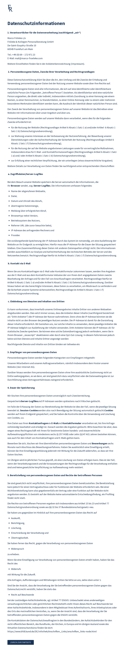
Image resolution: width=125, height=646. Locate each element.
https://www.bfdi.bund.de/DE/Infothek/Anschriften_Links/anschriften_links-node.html (52, 631)
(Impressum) (77, 63)
